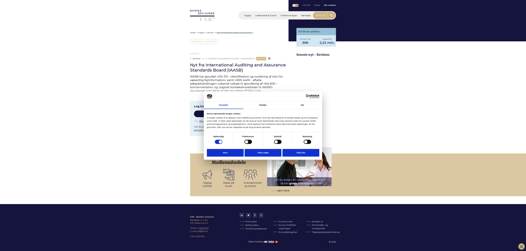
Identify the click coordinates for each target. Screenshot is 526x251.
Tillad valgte (263, 153)
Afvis (225, 153)
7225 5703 (203, 228)
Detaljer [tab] (263, 105)
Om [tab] (302, 105)
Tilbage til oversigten (203, 42)
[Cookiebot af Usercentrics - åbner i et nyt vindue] (307, 96)
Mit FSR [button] (320, 15)
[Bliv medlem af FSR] (265, 174)
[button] (247, 15)
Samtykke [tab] (223, 105)
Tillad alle (300, 153)
